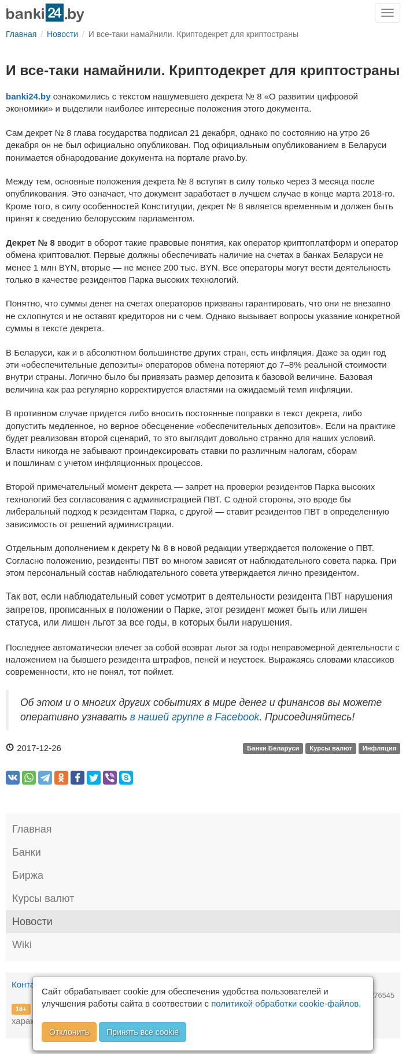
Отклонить (69, 1032)
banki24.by (28, 96)
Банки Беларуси (273, 748)
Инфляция (380, 748)
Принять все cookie (142, 1032)
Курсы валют (330, 748)
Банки (26, 852)
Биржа (27, 875)
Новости (32, 921)
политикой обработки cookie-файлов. (286, 1003)
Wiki (22, 945)
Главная (32, 829)
